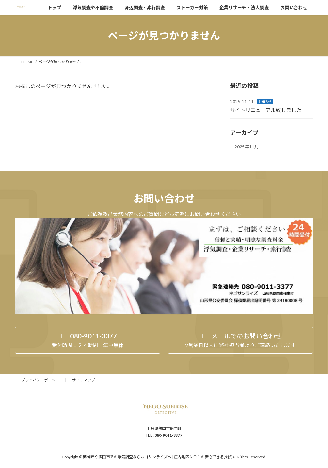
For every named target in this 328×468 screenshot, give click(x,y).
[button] (87, 340)
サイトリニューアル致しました (265, 109)
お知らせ (264, 102)
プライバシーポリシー (40, 380)
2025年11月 (246, 146)
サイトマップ (83, 380)
